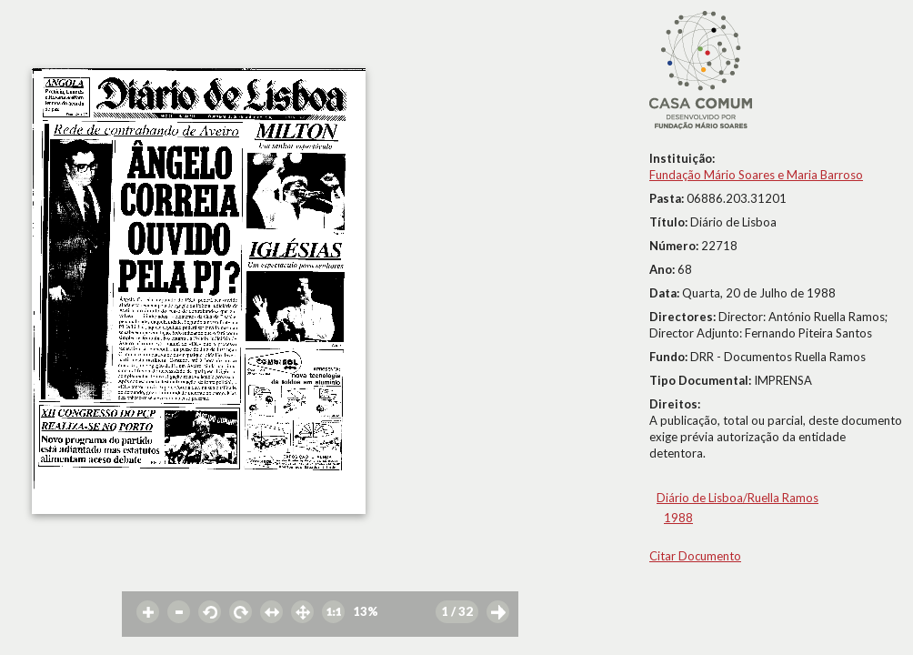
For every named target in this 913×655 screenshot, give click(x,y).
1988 (678, 517)
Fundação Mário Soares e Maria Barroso (756, 174)
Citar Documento (695, 556)
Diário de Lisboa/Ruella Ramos (737, 497)
